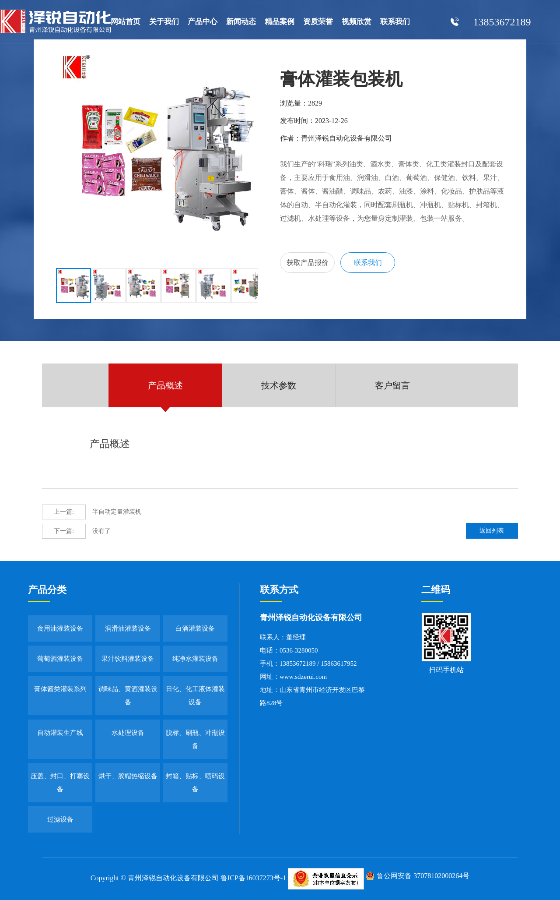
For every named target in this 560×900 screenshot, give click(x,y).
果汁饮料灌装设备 (128, 658)
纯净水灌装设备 (195, 658)
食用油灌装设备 (60, 628)
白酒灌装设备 (195, 628)
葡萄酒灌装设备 (60, 658)
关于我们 (164, 22)
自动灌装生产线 (60, 732)
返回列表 (494, 531)
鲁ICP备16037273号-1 (253, 878)
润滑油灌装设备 (128, 628)
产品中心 (202, 22)
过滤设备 (60, 819)
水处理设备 (128, 732)
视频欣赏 (356, 22)
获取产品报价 (308, 263)
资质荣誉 (318, 22)
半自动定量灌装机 (91, 512)
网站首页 (125, 22)
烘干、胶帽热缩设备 (128, 776)
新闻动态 (241, 22)
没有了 (76, 531)
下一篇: (64, 531)
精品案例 (279, 22)
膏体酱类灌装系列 (60, 688)
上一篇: (64, 511)
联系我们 (395, 22)
